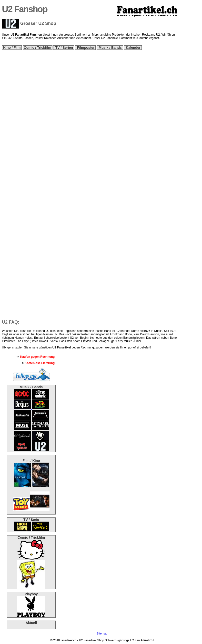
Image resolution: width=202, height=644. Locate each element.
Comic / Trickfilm (37, 48)
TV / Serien (64, 48)
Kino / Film (12, 48)
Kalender (133, 48)
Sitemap (102, 633)
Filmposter (86, 48)
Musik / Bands (110, 48)
